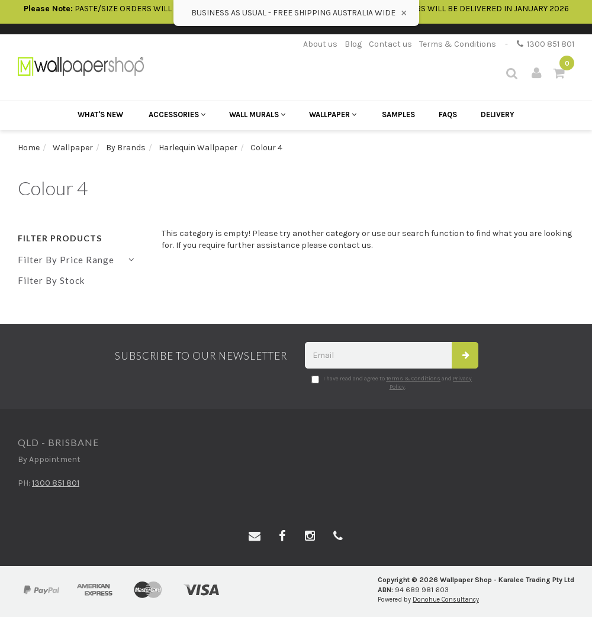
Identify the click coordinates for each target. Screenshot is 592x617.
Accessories (177, 114)
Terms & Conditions (457, 44)
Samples (398, 114)
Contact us (390, 44)
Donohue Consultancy (446, 599)
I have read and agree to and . (391, 382)
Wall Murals (257, 114)
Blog (353, 44)
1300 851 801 (545, 44)
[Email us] (254, 536)
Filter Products (60, 238)
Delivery (497, 114)
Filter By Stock (51, 280)
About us (320, 44)
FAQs (448, 114)
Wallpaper (332, 114)
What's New (100, 114)
